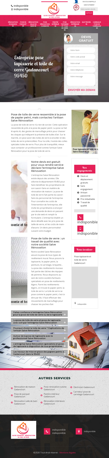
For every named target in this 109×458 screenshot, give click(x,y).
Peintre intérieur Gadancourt (50, 395)
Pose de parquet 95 (23, 24)
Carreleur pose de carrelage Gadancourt (82, 393)
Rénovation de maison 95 (13, 24)
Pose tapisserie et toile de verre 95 (64, 26)
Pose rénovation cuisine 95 (45, 24)
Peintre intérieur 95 (55, 24)
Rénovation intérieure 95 (75, 24)
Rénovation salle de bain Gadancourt (24, 402)
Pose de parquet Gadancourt (20, 395)
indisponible (19, 5)
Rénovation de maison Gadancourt (23, 388)
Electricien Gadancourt (82, 387)
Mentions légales (67, 452)
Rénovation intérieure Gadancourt (53, 402)
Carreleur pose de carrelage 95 (97, 25)
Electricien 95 (86, 23)
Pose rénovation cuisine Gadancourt (53, 388)
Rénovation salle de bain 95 (33, 24)
